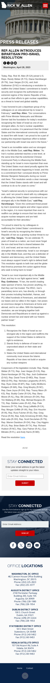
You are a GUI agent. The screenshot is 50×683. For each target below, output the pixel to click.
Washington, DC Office (25, 573)
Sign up (25, 533)
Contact (29, 668)
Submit (25, 483)
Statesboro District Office (25, 626)
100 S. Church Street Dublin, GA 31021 (25, 614)
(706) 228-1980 (28, 601)
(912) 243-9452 (28, 634)
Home (19, 668)
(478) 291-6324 (28, 617)
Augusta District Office (25, 590)
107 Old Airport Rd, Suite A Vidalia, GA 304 (25, 647)
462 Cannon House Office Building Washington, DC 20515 (25, 578)
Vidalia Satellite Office (25, 642)
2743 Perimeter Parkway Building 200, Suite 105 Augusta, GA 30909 (25, 596)
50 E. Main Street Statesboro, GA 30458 (25, 630)
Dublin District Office (25, 609)
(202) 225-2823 (28, 582)
